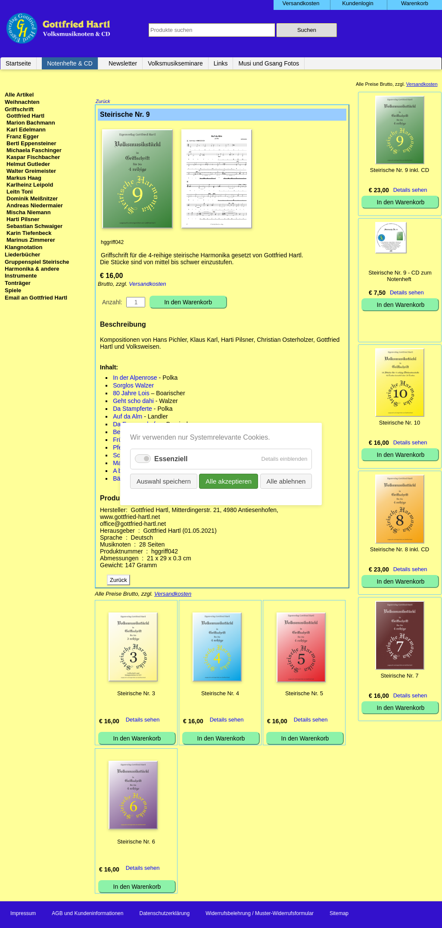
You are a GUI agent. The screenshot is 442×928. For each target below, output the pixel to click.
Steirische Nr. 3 (136, 694)
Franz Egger (22, 136)
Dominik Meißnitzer (32, 198)
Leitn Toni (19, 191)
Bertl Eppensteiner (31, 143)
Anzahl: (112, 303)
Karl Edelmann (26, 129)
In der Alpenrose (135, 378)
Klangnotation (23, 247)
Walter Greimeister (31, 171)
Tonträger (18, 283)
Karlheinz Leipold (29, 184)
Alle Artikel (19, 94)
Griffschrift (19, 109)
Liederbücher (22, 254)
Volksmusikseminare (175, 63)
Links (221, 63)
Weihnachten (22, 102)
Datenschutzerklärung (164, 914)
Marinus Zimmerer (30, 240)
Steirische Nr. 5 (304, 694)
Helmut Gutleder (28, 164)
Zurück (103, 102)
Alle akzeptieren (228, 481)
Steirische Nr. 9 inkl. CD (399, 170)
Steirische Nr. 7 (399, 675)
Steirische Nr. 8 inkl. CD (399, 549)
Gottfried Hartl (25, 115)
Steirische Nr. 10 (399, 422)
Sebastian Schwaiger (34, 226)
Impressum (23, 914)
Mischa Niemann (28, 212)
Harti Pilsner (23, 219)
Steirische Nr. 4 (220, 694)
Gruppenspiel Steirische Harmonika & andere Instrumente (37, 269)
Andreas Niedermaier (34, 205)
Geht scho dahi (133, 401)
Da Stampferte (132, 409)
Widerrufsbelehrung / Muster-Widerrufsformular (259, 914)
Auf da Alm (127, 417)
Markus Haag (23, 178)
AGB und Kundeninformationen (87, 914)
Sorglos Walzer (133, 386)
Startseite (18, 63)
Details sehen (143, 720)
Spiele (13, 290)
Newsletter (123, 63)
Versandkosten (147, 284)
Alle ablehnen (285, 481)
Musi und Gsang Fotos (268, 63)
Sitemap (339, 914)
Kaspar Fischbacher (33, 157)
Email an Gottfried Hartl (36, 297)
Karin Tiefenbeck (29, 233)
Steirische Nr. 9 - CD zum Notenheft (400, 275)
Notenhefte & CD (70, 63)
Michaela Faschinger (34, 150)
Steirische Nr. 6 (136, 842)
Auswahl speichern (164, 481)
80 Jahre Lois (131, 394)
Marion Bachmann (30, 122)
